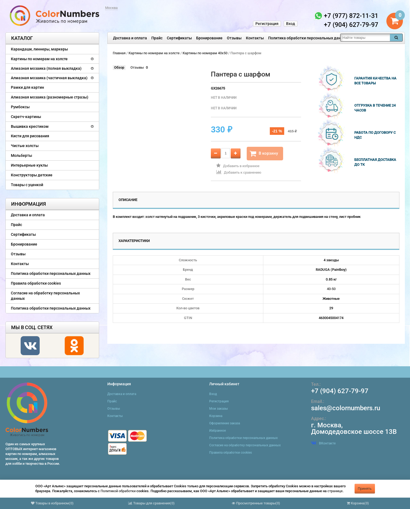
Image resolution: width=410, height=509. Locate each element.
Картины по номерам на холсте (39, 59)
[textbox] (365, 37)
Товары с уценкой (27, 185)
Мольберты (21, 155)
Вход (290, 23)
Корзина (215, 416)
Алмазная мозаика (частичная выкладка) (49, 78)
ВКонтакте (323, 443)
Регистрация (266, 23)
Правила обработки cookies (36, 283)
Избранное (217, 430)
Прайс (156, 38)
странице (335, 491)
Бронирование (209, 38)
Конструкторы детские (31, 175)
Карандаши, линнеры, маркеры (39, 49)
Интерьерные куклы (29, 165)
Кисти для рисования (30, 136)
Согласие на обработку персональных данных (45, 296)
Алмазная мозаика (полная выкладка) (46, 68)
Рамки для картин (27, 87)
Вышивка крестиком (30, 126)
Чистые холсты (25, 146)
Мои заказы (218, 409)
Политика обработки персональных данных (308, 38)
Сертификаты (179, 38)
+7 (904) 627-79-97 (339, 391)
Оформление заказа (224, 423)
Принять (365, 488)
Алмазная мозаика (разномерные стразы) (49, 97)
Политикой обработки (118, 491)
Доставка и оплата (130, 38)
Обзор (119, 67)
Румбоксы (20, 107)
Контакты (255, 38)
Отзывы (234, 38)
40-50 (331, 289)
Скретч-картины (26, 116)
